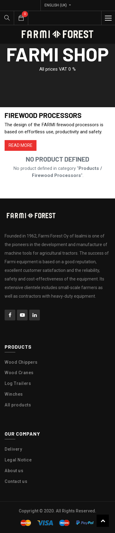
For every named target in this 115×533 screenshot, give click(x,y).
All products (18, 404)
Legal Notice (18, 459)
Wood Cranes (19, 372)
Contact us (16, 481)
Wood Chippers (21, 362)
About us (14, 470)
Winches (14, 394)
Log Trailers (18, 383)
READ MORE (21, 145)
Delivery (13, 449)
